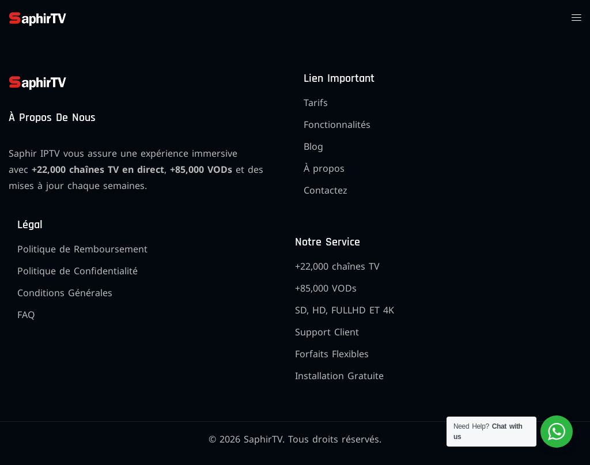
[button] (576, 17)
